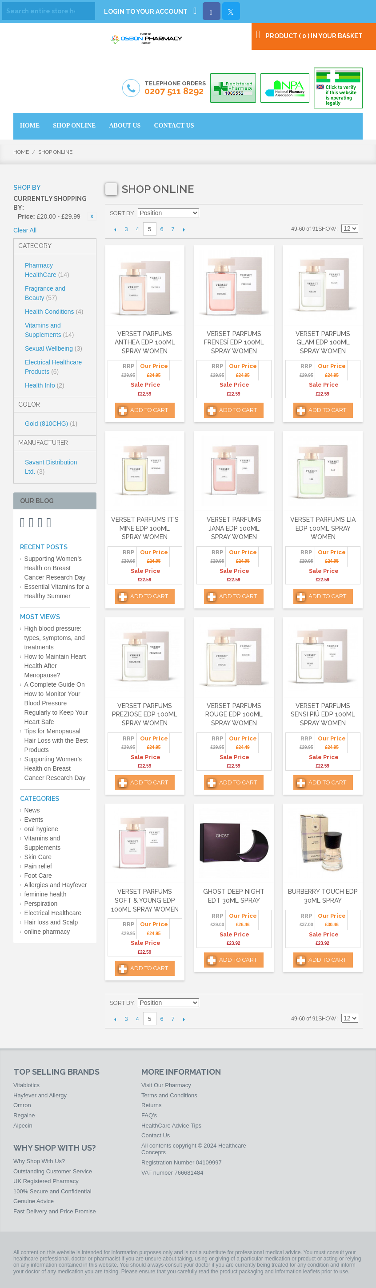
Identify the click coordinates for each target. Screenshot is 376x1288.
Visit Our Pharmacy (166, 1085)
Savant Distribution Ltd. (51, 467)
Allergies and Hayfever (55, 884)
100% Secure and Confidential (52, 1191)
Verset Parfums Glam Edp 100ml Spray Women (323, 342)
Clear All (24, 230)
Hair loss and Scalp (51, 922)
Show (327, 228)
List (351, 213)
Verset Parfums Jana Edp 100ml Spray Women (234, 528)
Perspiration (41, 903)
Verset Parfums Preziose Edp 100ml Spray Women (144, 714)
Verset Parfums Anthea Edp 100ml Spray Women (145, 342)
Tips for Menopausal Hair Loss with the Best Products (56, 740)
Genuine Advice (33, 1201)
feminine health (45, 894)
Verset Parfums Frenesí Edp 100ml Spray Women (234, 342)
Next (184, 229)
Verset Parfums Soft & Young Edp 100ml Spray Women (145, 900)
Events (34, 819)
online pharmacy (47, 931)
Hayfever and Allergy (40, 1095)
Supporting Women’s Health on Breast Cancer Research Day (55, 568)
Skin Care (38, 856)
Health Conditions (54, 311)
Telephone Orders (175, 88)
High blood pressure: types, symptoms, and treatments (54, 638)
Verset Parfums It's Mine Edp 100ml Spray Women (145, 528)
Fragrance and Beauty (45, 293)
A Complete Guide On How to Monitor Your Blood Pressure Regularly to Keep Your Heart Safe (56, 703)
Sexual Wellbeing (53, 348)
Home (21, 152)
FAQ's (149, 1115)
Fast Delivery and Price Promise (54, 1211)
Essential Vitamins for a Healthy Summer (56, 591)
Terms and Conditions (169, 1095)
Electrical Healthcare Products (53, 367)
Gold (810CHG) (51, 423)
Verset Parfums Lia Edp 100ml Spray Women (323, 528)
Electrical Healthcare (52, 912)
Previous (115, 229)
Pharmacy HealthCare (47, 270)
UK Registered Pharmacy (46, 1181)
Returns (151, 1105)
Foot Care (38, 875)
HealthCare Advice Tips (171, 1125)
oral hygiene (41, 828)
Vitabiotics (26, 1085)
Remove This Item (92, 216)
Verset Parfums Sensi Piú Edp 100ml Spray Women (323, 714)
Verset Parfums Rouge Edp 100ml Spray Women (234, 714)
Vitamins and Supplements (49, 330)
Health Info (44, 385)
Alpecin (22, 1125)
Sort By (122, 213)
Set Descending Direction (207, 213)
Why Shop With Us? (39, 1161)
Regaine (24, 1115)
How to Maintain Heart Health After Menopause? (55, 666)
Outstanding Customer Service (52, 1171)
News (32, 810)
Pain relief (38, 866)
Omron (22, 1105)
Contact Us (155, 1135)
